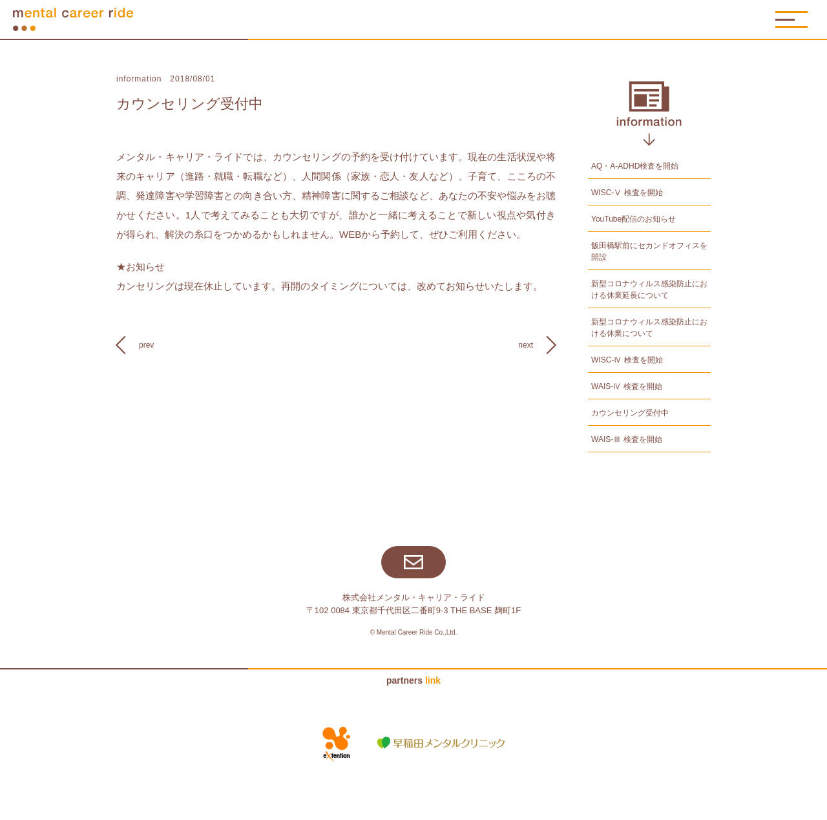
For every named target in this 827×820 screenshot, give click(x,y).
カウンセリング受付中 (189, 104)
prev (146, 345)
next (525, 345)
